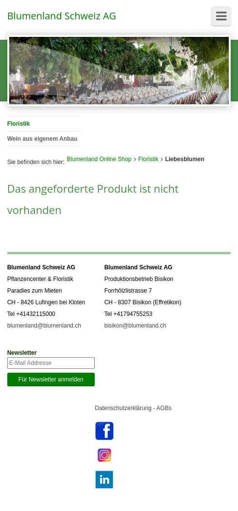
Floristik (148, 159)
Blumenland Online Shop (99, 159)
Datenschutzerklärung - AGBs (133, 408)
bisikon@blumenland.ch (135, 325)
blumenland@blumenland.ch (44, 325)
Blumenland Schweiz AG (61, 15)
